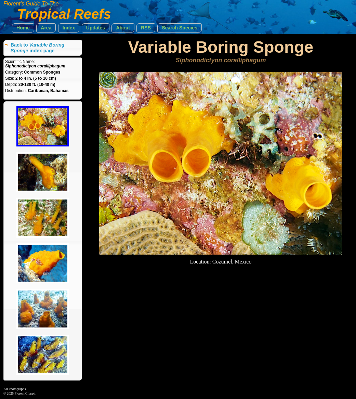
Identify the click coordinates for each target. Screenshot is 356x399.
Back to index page (37, 47)
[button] (23, 28)
